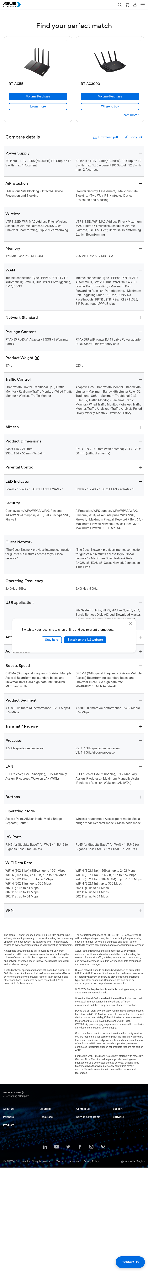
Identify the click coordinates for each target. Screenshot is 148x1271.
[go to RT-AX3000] (110, 62)
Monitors (8, 1176)
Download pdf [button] (105, 137)
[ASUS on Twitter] (68, 1250)
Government (46, 1167)
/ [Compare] (45, 1093)
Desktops (8, 1164)
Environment (10, 1123)
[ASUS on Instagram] (91, 1250)
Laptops (7, 1159)
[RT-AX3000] (110, 83)
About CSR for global (14, 1118)
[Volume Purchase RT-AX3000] (110, 96)
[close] (130, 623)
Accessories (10, 1228)
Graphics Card (10, 1199)
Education (45, 1123)
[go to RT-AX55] (38, 62)
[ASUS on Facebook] (80, 1250)
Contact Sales (84, 1118)
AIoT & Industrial (12, 1205)
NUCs (6, 1170)
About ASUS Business (15, 1112)
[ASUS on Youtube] (57, 1250)
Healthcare (46, 1135)
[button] (119, 4)
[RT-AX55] (38, 83)
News (43, 1199)
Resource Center (49, 1182)
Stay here (51, 640)
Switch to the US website (85, 640)
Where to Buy (10, 1144)
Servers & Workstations (16, 1187)
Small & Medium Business (54, 1112)
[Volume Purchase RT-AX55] (38, 96)
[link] (38, 106)
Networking (9, 1211)
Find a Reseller (84, 1123)
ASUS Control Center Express (128, 1138)
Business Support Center (126, 1112)
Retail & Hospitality (50, 1129)
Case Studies (47, 1188)
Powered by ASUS (86, 1153)
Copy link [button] (133, 137)
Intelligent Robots (12, 1222)
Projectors (8, 1182)
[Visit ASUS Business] (14, 1093)
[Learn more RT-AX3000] (130, 115)
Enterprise (45, 1118)
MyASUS (117, 1127)
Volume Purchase (86, 1112)
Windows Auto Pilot (123, 1144)
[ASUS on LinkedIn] (45, 1250)
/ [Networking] (32, 1093)
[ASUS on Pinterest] (103, 1250)
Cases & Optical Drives (15, 1216)
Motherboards (10, 1193)
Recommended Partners (16, 1138)
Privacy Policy (91, 1264)
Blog (42, 1194)
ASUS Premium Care (87, 1138)
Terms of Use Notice (67, 1264)
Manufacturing (48, 1141)
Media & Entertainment (52, 1156)
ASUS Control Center (124, 1132)
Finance (44, 1162)
